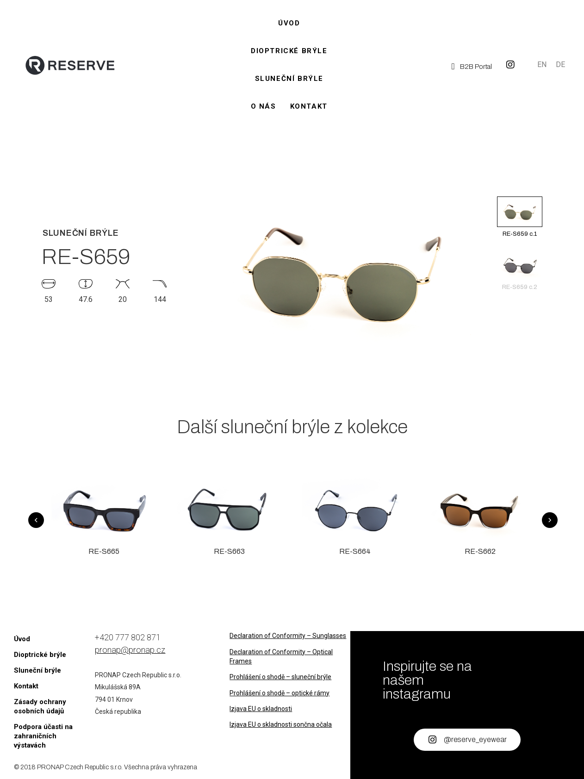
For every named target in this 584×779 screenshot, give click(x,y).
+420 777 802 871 (128, 637)
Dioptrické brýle (289, 51)
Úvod (289, 23)
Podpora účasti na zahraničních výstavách (43, 736)
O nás (263, 106)
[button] (519, 188)
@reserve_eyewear (475, 739)
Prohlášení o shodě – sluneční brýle (280, 677)
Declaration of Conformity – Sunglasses (288, 635)
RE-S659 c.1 (519, 216)
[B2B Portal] (453, 66)
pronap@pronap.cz (130, 650)
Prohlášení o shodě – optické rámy (279, 693)
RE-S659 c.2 (519, 270)
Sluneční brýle (289, 78)
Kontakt (309, 106)
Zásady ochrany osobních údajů (40, 706)
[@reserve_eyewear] (432, 739)
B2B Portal (476, 66)
